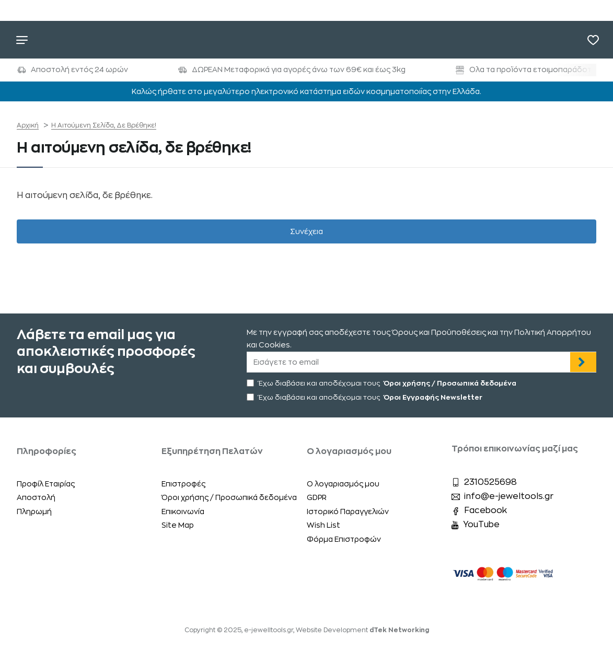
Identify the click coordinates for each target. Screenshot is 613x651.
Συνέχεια (306, 233)
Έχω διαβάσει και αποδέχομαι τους (382, 383)
